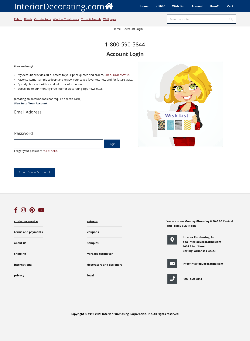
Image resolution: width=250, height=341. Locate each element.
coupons (93, 232)
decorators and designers (104, 264)
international (23, 264)
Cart (230, 6)
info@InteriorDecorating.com (203, 263)
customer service (26, 221)
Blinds (28, 19)
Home (144, 6)
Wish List (178, 6)
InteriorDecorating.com (64, 6)
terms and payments (28, 232)
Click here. (50, 151)
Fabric (18, 19)
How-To (215, 6)
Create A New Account (33, 172)
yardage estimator (100, 253)
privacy (19, 275)
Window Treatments (66, 19)
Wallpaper (109, 19)
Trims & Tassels (91, 19)
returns (92, 221)
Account (197, 6)
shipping (20, 253)
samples (92, 243)
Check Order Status (116, 75)
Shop (162, 6)
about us (20, 243)
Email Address (28, 112)
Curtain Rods (42, 19)
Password (23, 133)
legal (90, 275)
